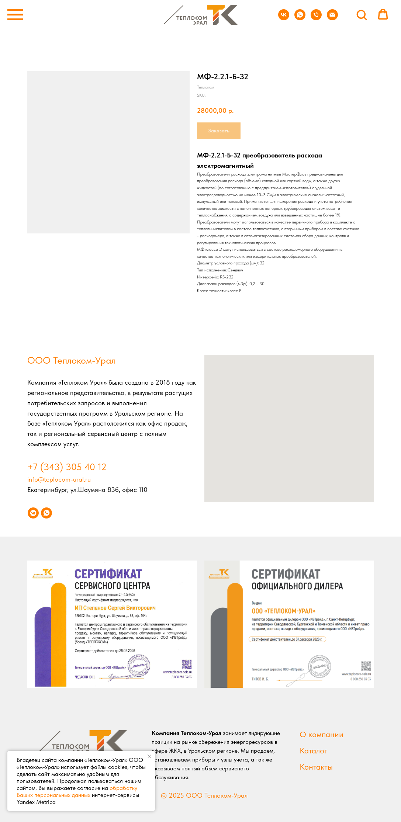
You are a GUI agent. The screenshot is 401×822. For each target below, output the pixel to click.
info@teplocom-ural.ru (59, 479)
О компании (321, 734)
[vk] (283, 18)
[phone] (316, 18)
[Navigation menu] (15, 15)
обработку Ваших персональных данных (77, 791)
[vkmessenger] (33, 512)
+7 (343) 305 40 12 (67, 466)
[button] (361, 14)
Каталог (314, 750)
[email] (332, 18)
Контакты (316, 766)
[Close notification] (149, 756)
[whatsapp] (299, 18)
